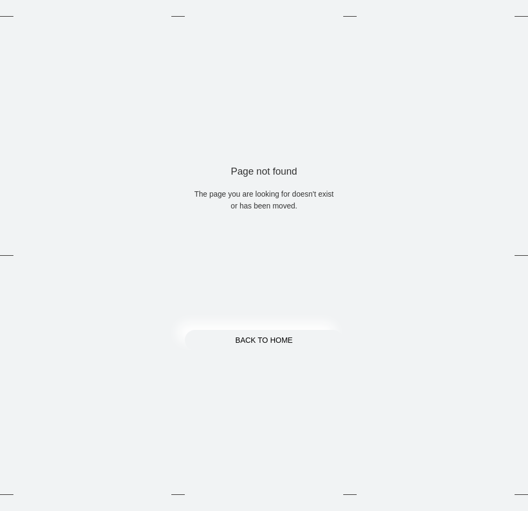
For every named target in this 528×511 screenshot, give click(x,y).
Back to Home (264, 340)
